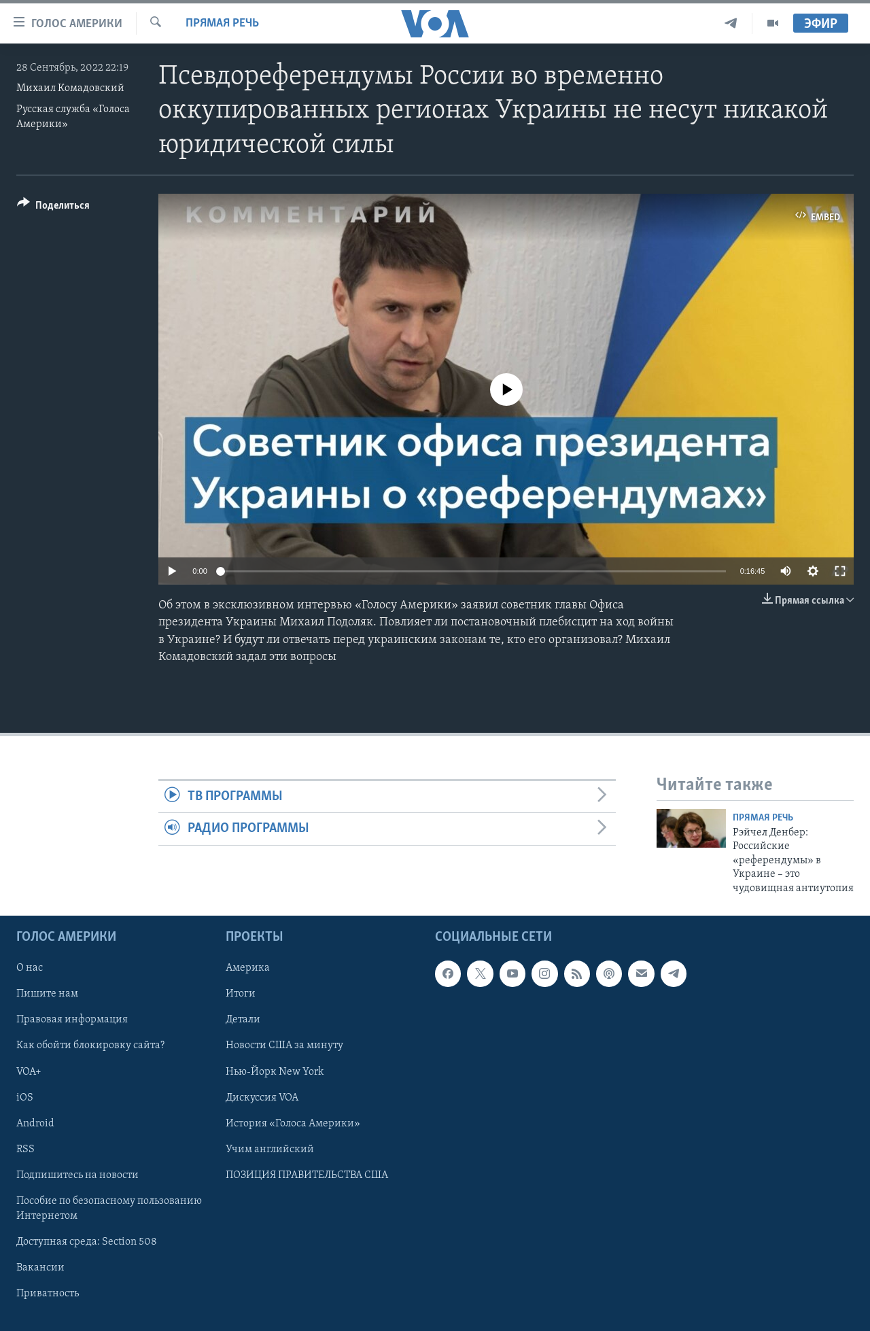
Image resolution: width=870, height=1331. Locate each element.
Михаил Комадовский (70, 88)
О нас (29, 968)
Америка (248, 968)
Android (35, 1123)
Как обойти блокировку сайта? (90, 1045)
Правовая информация (72, 1019)
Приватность (47, 1293)
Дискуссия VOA (262, 1097)
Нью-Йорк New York (275, 1072)
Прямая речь (222, 23)
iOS (24, 1097)
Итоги (241, 993)
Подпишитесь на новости (77, 1175)
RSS (25, 1149)
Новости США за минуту (284, 1045)
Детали (243, 1019)
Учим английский (270, 1149)
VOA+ (28, 1072)
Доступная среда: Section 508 (86, 1242)
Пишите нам (47, 993)
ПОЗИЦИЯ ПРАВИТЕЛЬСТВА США (307, 1175)
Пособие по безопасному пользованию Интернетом (109, 1209)
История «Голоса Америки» (293, 1123)
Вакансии (40, 1267)
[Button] (53, 208)
